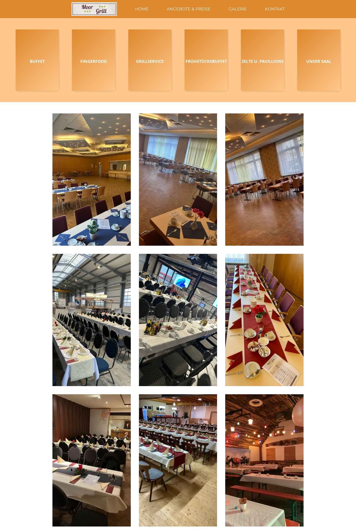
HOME (141, 9)
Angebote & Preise (188, 9)
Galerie (238, 9)
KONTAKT (275, 9)
